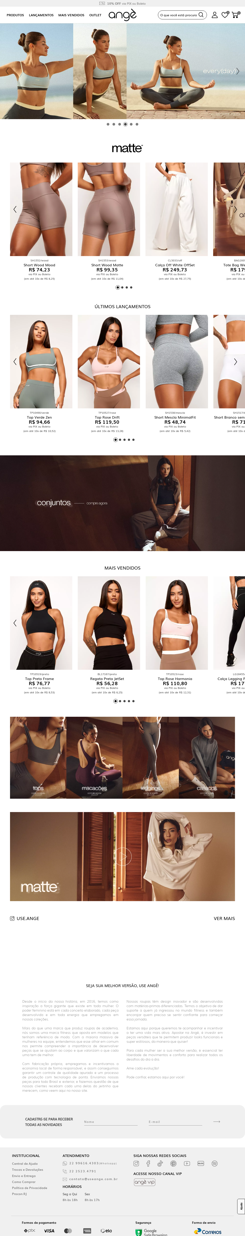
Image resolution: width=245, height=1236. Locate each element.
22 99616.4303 (93, 1163)
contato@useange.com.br (93, 1179)
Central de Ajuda (25, 1163)
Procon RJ (19, 1193)
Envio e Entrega (24, 1175)
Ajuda (241, 1206)
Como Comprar (23, 1181)
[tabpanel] (122, 71)
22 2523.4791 (82, 1171)
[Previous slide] (7, 71)
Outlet (95, 15)
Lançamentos (41, 15)
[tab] (108, 124)
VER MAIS (224, 918)
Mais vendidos (71, 15)
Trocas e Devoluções (27, 1169)
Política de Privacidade (29, 1187)
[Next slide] (237, 71)
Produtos (15, 15)
